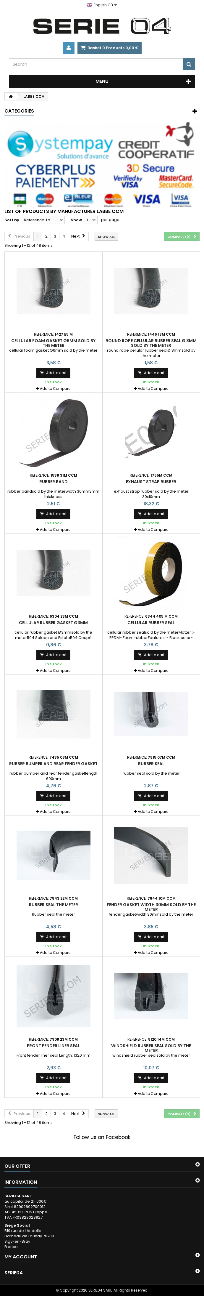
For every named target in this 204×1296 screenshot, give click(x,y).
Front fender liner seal (53, 1046)
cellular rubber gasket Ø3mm (53, 623)
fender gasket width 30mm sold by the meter (151, 907)
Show (76, 220)
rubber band (53, 482)
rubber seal (151, 764)
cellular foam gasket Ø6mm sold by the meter (53, 343)
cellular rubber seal (151, 623)
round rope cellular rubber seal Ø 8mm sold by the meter (151, 343)
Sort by (11, 220)
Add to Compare (55, 388)
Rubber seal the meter (53, 905)
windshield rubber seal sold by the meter (151, 1048)
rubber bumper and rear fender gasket (53, 764)
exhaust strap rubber (151, 482)
